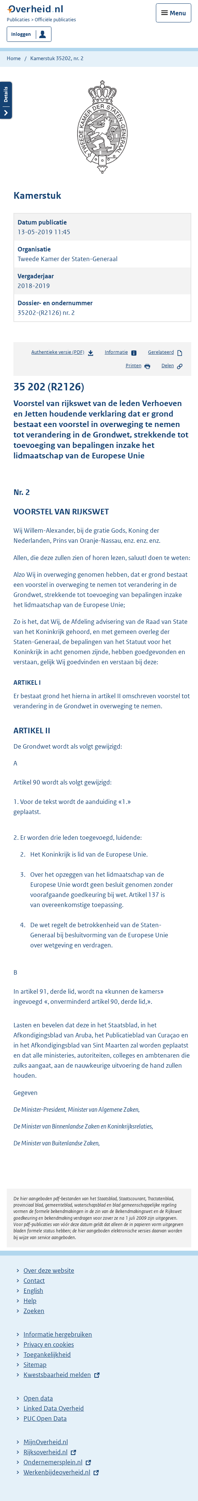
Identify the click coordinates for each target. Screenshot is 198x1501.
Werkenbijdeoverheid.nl (56, 1472)
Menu (178, 13)
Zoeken (33, 1311)
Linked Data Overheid (53, 1408)
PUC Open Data (45, 1418)
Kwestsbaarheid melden (57, 1375)
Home (14, 58)
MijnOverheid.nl (45, 1442)
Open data (38, 1398)
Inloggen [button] (21, 34)
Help (30, 1301)
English (33, 1291)
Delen (172, 366)
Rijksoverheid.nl (45, 1452)
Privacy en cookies (48, 1344)
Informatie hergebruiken (57, 1334)
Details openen (6, 100)
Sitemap (35, 1365)
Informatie (121, 352)
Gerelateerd (165, 352)
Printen (138, 366)
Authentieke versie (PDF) (62, 353)
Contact (34, 1280)
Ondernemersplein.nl (52, 1462)
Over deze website (48, 1270)
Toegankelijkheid (47, 1354)
